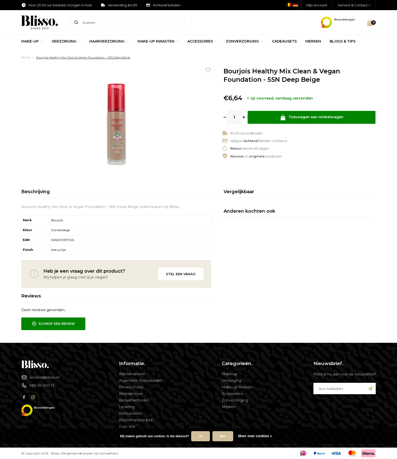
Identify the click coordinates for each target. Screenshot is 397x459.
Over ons (127, 426)
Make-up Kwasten (158, 41)
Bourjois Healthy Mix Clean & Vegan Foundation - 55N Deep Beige (83, 57)
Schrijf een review (53, 323)
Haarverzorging (109, 41)
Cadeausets (284, 41)
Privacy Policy (131, 387)
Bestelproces (130, 393)
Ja (200, 436)
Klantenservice (132, 374)
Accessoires (202, 41)
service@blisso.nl (40, 377)
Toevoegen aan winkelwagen (311, 117)
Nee (223, 436)
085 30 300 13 (37, 385)
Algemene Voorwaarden (140, 380)
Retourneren (130, 413)
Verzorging (66, 41)
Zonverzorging (244, 41)
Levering (127, 407)
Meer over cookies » (255, 436)
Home (25, 57)
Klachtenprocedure (136, 420)
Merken (313, 41)
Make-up (32, 41)
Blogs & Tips (342, 41)
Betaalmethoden (134, 400)
